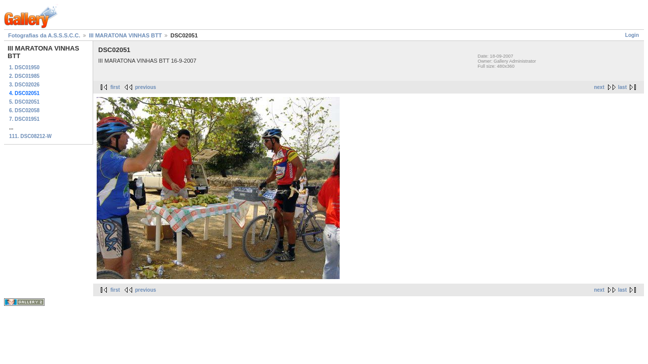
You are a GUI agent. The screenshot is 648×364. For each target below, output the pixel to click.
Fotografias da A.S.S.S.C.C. (44, 35)
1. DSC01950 (24, 67)
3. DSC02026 (24, 84)
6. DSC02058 (24, 110)
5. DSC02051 (24, 102)
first (115, 87)
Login (632, 35)
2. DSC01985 (24, 76)
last (622, 87)
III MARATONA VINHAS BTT (125, 35)
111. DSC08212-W (30, 136)
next (599, 87)
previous (145, 87)
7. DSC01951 (24, 119)
